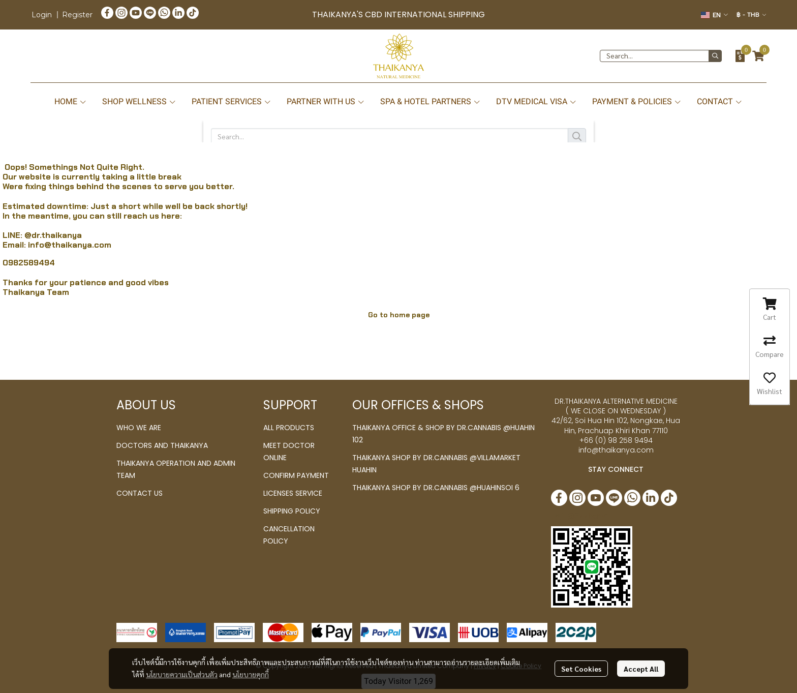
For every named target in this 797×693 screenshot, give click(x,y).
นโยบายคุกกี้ (250, 674)
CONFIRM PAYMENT (296, 475)
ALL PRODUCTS (288, 428)
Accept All (641, 668)
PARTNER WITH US (326, 101)
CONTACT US (139, 493)
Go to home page (399, 314)
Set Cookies (581, 668)
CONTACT (720, 101)
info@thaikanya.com (69, 244)
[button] (714, 15)
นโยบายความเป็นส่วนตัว (182, 674)
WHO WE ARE (138, 428)
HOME (70, 101)
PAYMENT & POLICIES (637, 101)
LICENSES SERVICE (292, 493)
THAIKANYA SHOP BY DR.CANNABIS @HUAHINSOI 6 (435, 488)
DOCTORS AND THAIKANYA (162, 445)
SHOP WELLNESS (139, 101)
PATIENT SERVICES (231, 101)
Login (42, 14)
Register (77, 14)
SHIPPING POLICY (291, 511)
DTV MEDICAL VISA (536, 101)
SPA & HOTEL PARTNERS (430, 101)
